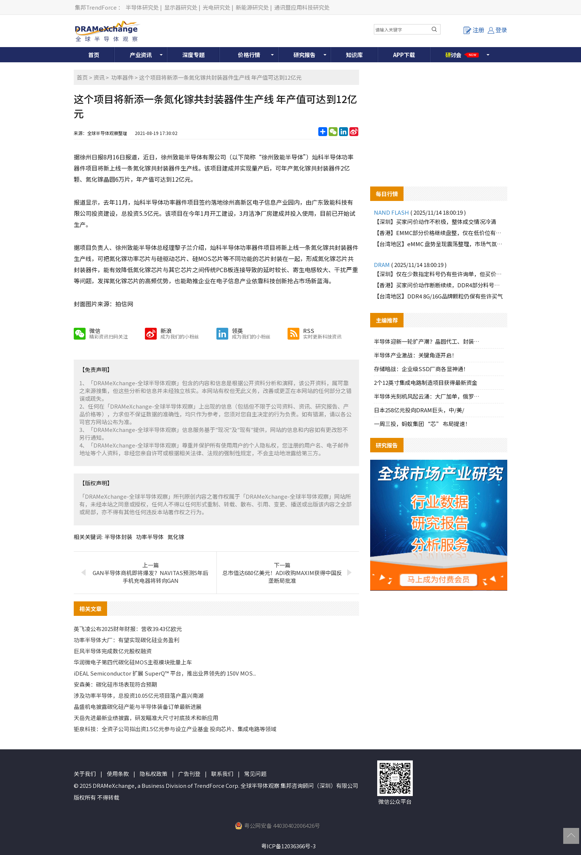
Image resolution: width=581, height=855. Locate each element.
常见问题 (255, 774)
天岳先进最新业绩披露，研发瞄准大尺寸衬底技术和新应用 (146, 718)
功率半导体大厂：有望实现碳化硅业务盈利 (126, 640)
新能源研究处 (252, 7)
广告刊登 (189, 774)
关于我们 (85, 774)
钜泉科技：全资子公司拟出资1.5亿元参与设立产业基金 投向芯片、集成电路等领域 (175, 729)
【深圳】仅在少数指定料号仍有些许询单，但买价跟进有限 (439, 274)
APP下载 (404, 55)
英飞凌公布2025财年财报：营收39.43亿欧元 (128, 629)
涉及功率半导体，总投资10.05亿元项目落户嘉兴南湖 (138, 695)
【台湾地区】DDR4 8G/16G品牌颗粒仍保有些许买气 (438, 296)
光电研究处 (216, 7)
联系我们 (222, 774)
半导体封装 (118, 537)
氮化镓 (175, 537)
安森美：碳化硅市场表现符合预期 (115, 684)
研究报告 (304, 55)
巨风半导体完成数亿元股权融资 (113, 651)
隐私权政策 (153, 774)
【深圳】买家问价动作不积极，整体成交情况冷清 (435, 221)
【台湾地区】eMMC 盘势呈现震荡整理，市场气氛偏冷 (439, 244)
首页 (93, 55)
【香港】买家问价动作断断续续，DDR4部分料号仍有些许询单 (439, 285)
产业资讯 (141, 55)
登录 (497, 29)
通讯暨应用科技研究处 (302, 7)
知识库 (354, 55)
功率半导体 (150, 537)
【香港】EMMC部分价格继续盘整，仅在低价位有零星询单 (439, 233)
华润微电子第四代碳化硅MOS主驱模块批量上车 (133, 662)
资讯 (98, 77)
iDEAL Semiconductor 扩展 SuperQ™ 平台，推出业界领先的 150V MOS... (165, 673)
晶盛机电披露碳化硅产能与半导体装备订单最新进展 (138, 706)
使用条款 (118, 774)
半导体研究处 (142, 7)
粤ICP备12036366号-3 (288, 846)
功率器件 (122, 77)
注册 (474, 29)
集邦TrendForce (96, 7)
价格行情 (249, 55)
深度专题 (193, 55)
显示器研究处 (180, 7)
